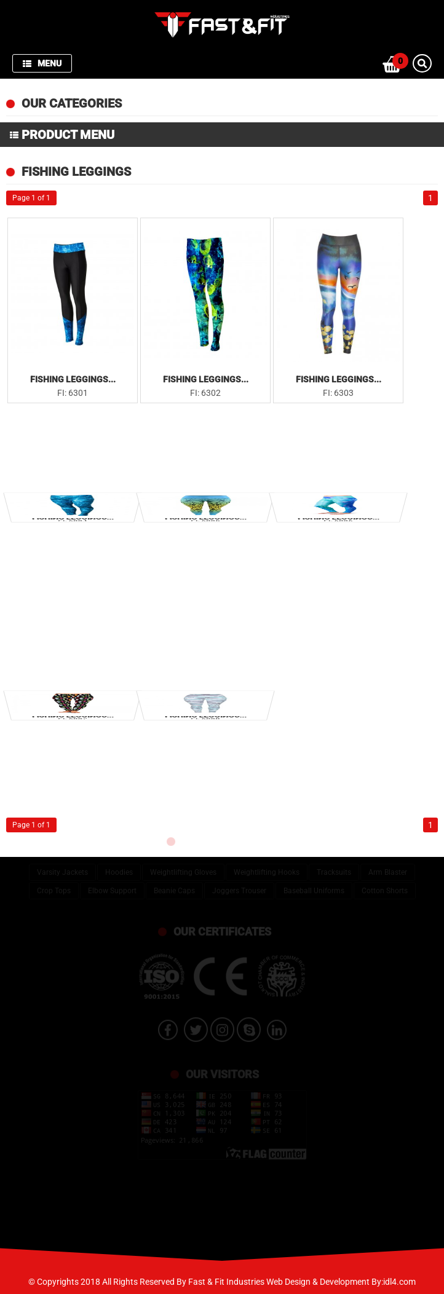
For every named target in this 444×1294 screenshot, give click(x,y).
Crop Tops (54, 884)
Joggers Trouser (239, 884)
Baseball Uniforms (313, 884)
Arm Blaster (387, 866)
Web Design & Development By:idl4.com (341, 1282)
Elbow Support (112, 884)
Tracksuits (334, 866)
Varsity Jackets (62, 866)
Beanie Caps (174, 884)
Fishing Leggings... (73, 379)
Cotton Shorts (385, 884)
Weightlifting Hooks (266, 866)
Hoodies (119, 866)
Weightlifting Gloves (183, 866)
